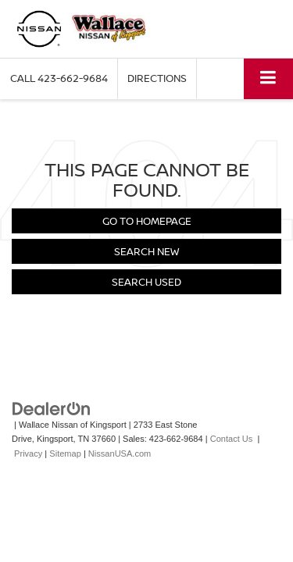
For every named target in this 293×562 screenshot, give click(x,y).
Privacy (28, 453)
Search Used (146, 282)
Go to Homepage (146, 221)
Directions (157, 78)
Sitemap (65, 453)
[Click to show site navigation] (268, 78)
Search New (146, 251)
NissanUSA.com (119, 453)
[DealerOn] (51, 408)
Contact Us (231, 438)
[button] (59, 78)
